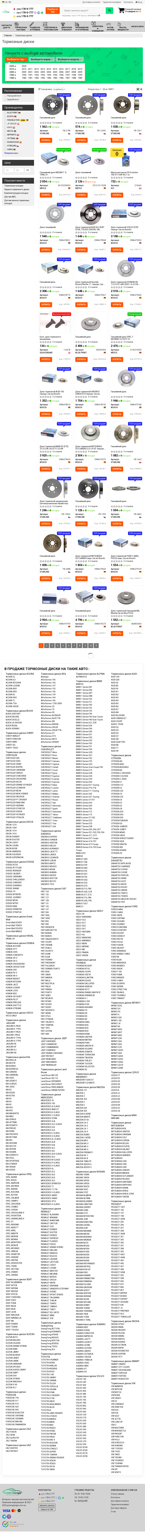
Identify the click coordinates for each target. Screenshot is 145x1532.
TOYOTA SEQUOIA (49, 1443)
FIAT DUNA (46, 954)
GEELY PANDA (82, 953)
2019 (80, 69)
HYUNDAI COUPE (83, 972)
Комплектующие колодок (16, 193)
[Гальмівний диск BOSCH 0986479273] (90, 597)
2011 (30, 69)
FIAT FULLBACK (48, 966)
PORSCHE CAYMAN (14, 1419)
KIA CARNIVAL (12, 1075)
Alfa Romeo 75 (47, 710)
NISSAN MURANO (84, 1237)
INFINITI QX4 (116, 1054)
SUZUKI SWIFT (12, 1373)
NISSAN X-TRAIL (83, 1320)
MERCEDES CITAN (49, 1119)
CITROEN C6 (116, 806)
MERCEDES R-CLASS (50, 1163)
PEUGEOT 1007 (118, 1207)
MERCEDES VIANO (49, 1199)
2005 (55, 72)
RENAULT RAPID (48, 1283)
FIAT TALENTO (47, 1022)
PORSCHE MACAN (14, 1422)
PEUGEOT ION (117, 1305)
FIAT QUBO (46, 996)
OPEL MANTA (12, 1234)
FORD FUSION (117, 945)
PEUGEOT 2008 (118, 1219)
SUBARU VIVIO (82, 1363)
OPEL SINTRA (12, 1261)
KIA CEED (10, 1078)
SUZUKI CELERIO (13, 1343)
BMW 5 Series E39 (84, 779)
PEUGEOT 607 (117, 1285)
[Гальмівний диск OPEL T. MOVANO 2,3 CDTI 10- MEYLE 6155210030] (126, 323)
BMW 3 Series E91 (84, 735)
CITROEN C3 (116, 794)
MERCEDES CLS (48, 1131)
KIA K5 (8, 1105)
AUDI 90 (114, 689)
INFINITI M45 (116, 1036)
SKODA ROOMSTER (120, 1351)
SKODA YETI (116, 1357)
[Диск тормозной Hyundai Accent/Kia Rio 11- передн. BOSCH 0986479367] (90, 268)
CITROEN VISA (117, 842)
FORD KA (115, 957)
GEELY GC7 (81, 923)
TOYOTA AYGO (48, 1372)
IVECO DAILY (11, 1016)
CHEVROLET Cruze (49, 771)
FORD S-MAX (117, 981)
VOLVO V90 (81, 1445)
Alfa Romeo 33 (47, 707)
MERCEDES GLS (48, 1157)
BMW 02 (79, 685)
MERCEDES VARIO (49, 1196)
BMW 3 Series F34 (84, 750)
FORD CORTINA (118, 919)
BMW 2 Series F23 (84, 711)
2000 (24, 72)
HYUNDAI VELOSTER (85, 1067)
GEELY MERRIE (82, 947)
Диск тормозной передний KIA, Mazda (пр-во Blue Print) (125, 612)
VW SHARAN (116, 1446)
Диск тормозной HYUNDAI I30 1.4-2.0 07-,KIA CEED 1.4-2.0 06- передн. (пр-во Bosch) (125, 283)
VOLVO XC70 (82, 1454)
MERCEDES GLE (48, 1151)
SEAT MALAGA (12, 1315)
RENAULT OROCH (48, 1280)
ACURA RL (10, 695)
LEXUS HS (115, 1088)
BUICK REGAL (12, 726)
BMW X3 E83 (81, 868)
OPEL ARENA (12, 1189)
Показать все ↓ (11, 153)
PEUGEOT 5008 (118, 1273)
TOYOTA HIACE (48, 1402)
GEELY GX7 (81, 929)
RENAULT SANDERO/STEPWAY (55, 1289)
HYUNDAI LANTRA (84, 1037)
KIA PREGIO (11, 1129)
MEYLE (11, 131)
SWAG (11, 149)
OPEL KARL (11, 1231)
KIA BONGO (11, 1066)
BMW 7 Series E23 (84, 821)
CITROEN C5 (116, 803)
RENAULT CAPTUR (49, 1224)
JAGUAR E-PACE (13, 1026)
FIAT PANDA (46, 990)
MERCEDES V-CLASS (50, 1193)
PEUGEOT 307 (117, 1246)
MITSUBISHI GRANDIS (120, 1156)
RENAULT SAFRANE (49, 1286)
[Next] (96, 646)
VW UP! (114, 1470)
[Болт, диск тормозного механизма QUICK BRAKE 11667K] (55, 323)
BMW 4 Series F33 (84, 762)
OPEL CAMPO (12, 1201)
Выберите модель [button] (69, 59)
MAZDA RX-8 (82, 1159)
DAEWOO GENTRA (49, 843)
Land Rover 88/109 (49, 1076)
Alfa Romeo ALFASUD (51, 716)
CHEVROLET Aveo (49, 756)
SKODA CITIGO (117, 1325)
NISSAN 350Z (82, 1190)
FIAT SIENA (46, 1014)
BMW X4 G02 (82, 880)
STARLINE (13, 146)
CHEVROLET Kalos (49, 785)
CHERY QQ (10, 745)
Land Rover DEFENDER (51, 1082)
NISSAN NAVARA (83, 1240)
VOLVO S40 (81, 1421)
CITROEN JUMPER (119, 827)
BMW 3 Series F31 (84, 747)
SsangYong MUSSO (50, 1338)
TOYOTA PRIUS (48, 1437)
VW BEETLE (116, 1393)
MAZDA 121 (81, 1091)
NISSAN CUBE (82, 1211)
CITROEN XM (117, 848)
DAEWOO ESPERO (49, 837)
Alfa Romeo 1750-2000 (51, 704)
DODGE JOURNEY (13, 898)
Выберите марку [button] (42, 59)
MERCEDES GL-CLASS (51, 1139)
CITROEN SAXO (118, 836)
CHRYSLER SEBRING (15, 806)
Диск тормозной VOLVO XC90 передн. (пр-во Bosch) (124, 228)
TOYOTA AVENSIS (49, 1369)
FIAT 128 (45, 901)
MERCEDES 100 (48, 1104)
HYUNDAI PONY (83, 1043)
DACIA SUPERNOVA (15, 858)
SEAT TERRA (12, 1327)
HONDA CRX (11, 970)
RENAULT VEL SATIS (50, 1313)
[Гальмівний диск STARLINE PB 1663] (126, 434)
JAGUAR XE (11, 1044)
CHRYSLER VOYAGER (15, 815)
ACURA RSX (11, 698)
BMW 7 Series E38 (84, 827)
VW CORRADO (117, 1404)
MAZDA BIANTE (83, 1117)
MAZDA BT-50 (82, 1120)
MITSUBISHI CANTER (120, 1132)
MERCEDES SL (47, 1169)
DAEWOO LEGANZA (49, 858)
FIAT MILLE (46, 981)
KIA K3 (8, 1099)
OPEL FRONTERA (13, 1216)
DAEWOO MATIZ (48, 864)
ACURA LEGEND (13, 686)
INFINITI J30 (116, 1021)
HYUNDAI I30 (81, 1017)
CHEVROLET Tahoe (49, 815)
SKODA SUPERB (118, 1354)
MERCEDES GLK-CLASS (51, 1154)
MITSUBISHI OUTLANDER (122, 1176)
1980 (24, 78)
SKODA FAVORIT (118, 1330)
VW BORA (115, 1396)
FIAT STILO (46, 1017)
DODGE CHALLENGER (15, 880)
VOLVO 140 (81, 1379)
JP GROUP (11, 124)
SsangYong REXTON (50, 1341)
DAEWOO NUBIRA (49, 873)
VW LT (114, 1425)
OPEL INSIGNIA (12, 1225)
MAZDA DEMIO (82, 1135)
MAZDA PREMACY (84, 1153)
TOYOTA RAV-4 (48, 1440)
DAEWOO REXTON (49, 879)
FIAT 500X (45, 919)
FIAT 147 (45, 910)
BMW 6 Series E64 (84, 806)
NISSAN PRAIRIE (83, 1276)
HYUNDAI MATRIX (84, 1040)
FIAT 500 (45, 913)
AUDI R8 (114, 745)
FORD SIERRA (117, 987)
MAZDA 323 (81, 1099)
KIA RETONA (11, 1138)
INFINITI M (115, 1027)
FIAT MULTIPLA (47, 984)
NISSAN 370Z (82, 1193)
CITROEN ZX (116, 854)
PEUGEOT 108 (117, 1216)
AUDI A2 (115, 695)
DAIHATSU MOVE (119, 885)
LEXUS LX (115, 1096)
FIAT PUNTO (46, 993)
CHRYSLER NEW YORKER (17, 794)
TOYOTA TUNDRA (49, 1455)
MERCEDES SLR (48, 1178)
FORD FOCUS (117, 942)
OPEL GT (10, 1222)
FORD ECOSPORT (119, 931)
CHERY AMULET (13, 736)
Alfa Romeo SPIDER (50, 742)
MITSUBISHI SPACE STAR (122, 1194)
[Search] (109, 10)
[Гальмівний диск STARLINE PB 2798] (55, 105)
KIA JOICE (10, 1087)
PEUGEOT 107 (117, 1213)
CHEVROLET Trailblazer (51, 818)
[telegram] (4, 1517)
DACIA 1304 (11, 828)
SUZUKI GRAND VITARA (16, 1346)
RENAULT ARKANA (49, 1218)
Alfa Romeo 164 (48, 698)
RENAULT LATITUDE (50, 1262)
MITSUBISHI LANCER (120, 1170)
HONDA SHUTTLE (13, 1006)
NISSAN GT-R (82, 1214)
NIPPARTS (13, 135)
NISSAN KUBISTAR (84, 1222)
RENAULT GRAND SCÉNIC (52, 1248)
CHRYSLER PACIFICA (15, 797)
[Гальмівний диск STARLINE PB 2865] (126, 489)
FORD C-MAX (117, 913)
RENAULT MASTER (49, 1271)
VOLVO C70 (81, 1418)
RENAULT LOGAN (48, 1268)
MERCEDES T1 (47, 1187)
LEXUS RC (115, 1102)
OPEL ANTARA (12, 1186)
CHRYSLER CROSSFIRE (16, 779)
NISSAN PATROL (83, 1267)
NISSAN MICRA (82, 1234)
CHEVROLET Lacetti (49, 788)
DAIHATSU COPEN (119, 870)
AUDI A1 (115, 692)
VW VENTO (116, 1473)
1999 (80, 75)
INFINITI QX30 (117, 1051)
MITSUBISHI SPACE (119, 1191)
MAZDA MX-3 (82, 1144)
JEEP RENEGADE (48, 1059)
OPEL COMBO (12, 1207)
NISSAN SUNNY (83, 1305)
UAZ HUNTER (12, 1449)
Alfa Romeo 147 (48, 686)
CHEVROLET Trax (48, 824)
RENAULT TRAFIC (48, 1304)
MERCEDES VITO (48, 1202)
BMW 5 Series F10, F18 (86, 788)
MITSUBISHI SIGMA (119, 1188)
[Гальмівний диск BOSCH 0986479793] (55, 597)
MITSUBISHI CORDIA (120, 1141)
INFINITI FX (115, 1012)
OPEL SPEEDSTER (14, 1264)
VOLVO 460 (81, 1391)
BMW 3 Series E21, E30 (86, 723)
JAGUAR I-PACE (13, 1035)
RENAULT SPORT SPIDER (52, 1295)
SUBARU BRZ (82, 1328)
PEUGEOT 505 (117, 1276)
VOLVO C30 (81, 1415)
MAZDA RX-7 (82, 1156)
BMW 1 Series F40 (84, 705)
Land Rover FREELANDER (52, 1088)
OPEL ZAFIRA (12, 1275)
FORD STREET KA (119, 990)
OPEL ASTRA (12, 1195)
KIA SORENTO (12, 1155)
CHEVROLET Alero (49, 753)
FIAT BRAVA (46, 934)
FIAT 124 (45, 892)
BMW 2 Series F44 (84, 714)
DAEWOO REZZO (48, 882)
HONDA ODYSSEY (14, 997)
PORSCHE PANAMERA (16, 1425)
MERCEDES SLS (48, 1181)
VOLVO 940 (81, 1409)
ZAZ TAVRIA (11, 1441)
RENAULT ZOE (47, 1319)
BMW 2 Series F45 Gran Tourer (89, 717)
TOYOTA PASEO (48, 1428)
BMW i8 (79, 857)
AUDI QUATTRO (118, 742)
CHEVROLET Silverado (51, 806)
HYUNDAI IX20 (82, 1025)
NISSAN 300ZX (82, 1187)
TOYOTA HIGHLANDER (51, 1405)
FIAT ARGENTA (47, 928)
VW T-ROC (115, 1452)
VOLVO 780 (81, 1403)
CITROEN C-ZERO (119, 779)
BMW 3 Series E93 (84, 741)
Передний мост (13, 96)
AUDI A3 (115, 698)
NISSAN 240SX (82, 1184)
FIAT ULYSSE (46, 1031)
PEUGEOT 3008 (118, 1234)
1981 (30, 78)
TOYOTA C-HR (47, 1375)
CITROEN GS (116, 824)
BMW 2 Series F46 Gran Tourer (89, 720)
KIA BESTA (10, 1063)
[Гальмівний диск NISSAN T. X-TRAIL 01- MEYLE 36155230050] (55, 159)
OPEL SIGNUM (12, 1258)
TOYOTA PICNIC (48, 1431)
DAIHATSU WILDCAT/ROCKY (124, 899)
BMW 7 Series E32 (84, 824)
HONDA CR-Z (11, 961)
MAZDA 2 (80, 1094)
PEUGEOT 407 (117, 1267)
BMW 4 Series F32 (84, 759)
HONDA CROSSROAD (15, 964)
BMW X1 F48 (81, 862)
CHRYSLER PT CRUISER (16, 800)
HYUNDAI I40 (81, 1020)
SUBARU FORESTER (85, 1334)
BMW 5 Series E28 (84, 773)
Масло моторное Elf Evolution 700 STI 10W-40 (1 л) (124, 173)
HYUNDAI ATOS (83, 969)
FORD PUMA (116, 975)
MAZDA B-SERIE (83, 1114)
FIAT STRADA (47, 1020)
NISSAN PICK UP (83, 1270)
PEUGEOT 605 (117, 1282)
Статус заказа (117, 1494)
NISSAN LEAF (82, 1228)
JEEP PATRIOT (47, 1057)
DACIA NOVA (11, 849)
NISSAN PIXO (82, 1273)
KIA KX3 (9, 1108)
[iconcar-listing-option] (141, 89)
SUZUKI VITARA (13, 1379)
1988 (74, 78)
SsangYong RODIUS (50, 1344)
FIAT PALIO (46, 987)
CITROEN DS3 (117, 812)
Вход (139, 2)
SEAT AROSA (12, 1292)
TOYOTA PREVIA (48, 1434)
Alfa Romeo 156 (48, 692)
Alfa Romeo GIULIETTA (51, 731)
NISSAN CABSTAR (84, 1205)
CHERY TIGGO (12, 748)
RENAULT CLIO (47, 1227)
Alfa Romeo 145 (48, 680)
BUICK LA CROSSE (14, 723)
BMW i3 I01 (81, 854)
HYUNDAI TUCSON (84, 1064)
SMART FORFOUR (119, 1373)
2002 (36, 72)
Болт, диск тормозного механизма (50, 338)
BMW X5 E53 (81, 883)
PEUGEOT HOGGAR (119, 1302)
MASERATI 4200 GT (85, 1080)
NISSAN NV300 (82, 1258)
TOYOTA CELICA (48, 1384)
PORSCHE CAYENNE (15, 1416)
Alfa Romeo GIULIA (49, 728)
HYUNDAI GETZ (82, 990)
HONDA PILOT (12, 1000)
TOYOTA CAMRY (48, 1378)
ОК (27, 170)
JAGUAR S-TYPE (13, 1038)
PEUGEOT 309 (117, 1252)
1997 (67, 75)
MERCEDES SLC (48, 1172)
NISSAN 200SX (82, 1181)
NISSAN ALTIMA (83, 1199)
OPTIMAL (12, 138)
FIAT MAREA (46, 978)
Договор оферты (119, 1508)
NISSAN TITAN (82, 1317)
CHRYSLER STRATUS (15, 809)
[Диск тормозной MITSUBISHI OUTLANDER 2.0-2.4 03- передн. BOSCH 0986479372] (90, 433)
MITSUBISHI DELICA (120, 1144)
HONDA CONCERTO (14, 955)
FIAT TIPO (45, 1028)
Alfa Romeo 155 (48, 689)
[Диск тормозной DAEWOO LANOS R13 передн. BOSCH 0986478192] (90, 378)
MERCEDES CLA (48, 1122)
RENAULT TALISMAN (50, 1298)
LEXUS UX (115, 1111)
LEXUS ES (115, 1079)
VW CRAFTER (117, 1407)
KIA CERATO (11, 1081)
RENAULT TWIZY (48, 1310)
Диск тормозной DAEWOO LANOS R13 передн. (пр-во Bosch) (87, 393)
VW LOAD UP (117, 1422)
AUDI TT (115, 748)
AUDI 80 (114, 686)
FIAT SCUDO (46, 1005)
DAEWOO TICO (47, 885)
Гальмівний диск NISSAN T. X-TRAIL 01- (53, 173)
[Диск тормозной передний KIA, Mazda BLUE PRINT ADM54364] (126, 598)
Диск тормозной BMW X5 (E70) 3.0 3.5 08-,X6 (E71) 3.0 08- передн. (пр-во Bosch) (54, 448)
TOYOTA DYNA (48, 1393)
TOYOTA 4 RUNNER (49, 1360)
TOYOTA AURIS (48, 1363)
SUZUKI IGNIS (12, 1349)
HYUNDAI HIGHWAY (84, 1008)
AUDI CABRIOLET (118, 719)
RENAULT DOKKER (49, 1230)
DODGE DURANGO (14, 886)
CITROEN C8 (116, 809)
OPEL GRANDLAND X (15, 1219)
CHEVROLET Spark (49, 809)
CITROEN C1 (116, 782)
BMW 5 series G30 (84, 794)
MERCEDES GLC (48, 1148)
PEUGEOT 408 (117, 1270)
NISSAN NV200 (82, 1255)
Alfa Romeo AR (48, 722)
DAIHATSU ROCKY (119, 888)
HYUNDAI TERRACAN (85, 1055)
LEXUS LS (115, 1094)
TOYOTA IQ (46, 1411)
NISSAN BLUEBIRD (84, 1202)
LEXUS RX (115, 1105)
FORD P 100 (116, 972)
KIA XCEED (10, 1170)
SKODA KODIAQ (118, 1342)
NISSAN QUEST (83, 1291)
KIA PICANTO (12, 1126)
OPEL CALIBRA (12, 1198)
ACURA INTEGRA (13, 683)
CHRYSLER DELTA (14, 782)
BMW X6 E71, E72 (84, 895)
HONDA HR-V (11, 976)
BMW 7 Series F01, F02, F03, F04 (90, 833)
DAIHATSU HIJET (118, 882)
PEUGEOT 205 (117, 1222)
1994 (49, 75)
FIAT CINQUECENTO (49, 939)
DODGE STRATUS (14, 913)
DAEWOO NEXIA (48, 870)
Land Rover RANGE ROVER (53, 1091)
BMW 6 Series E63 (84, 803)
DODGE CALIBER (13, 874)
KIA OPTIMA (11, 1123)
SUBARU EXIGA (83, 1331)
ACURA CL (10, 677)
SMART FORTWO (118, 1376)
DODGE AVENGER (13, 871)
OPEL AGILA (11, 1181)
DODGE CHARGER (14, 883)
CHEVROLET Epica (49, 773)
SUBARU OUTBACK (84, 1354)
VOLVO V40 (81, 1433)
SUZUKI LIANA (12, 1361)
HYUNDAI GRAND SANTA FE (88, 993)
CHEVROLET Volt (48, 827)
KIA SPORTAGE (12, 1161)
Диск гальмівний (83, 172)
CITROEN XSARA (118, 851)
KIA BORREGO (12, 1069)
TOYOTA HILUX (48, 1408)
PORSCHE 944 (12, 1410)
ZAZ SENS (10, 1435)
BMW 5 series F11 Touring (87, 791)
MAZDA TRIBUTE (83, 1162)
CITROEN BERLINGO (120, 768)
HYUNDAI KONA (83, 1034)
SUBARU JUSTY (83, 1340)
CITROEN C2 (116, 788)
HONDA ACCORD (13, 946)
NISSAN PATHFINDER (85, 1264)
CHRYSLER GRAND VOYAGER (19, 785)
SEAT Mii (10, 1321)
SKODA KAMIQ (117, 1336)
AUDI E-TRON (117, 725)
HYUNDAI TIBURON (84, 1058)
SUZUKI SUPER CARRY (16, 1370)
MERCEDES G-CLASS (50, 1136)
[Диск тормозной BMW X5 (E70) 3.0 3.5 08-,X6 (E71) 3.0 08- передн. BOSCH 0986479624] (55, 433)
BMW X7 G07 (82, 904)
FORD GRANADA (118, 951)
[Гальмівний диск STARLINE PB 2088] (55, 543)
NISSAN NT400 (82, 1252)
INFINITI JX (116, 1024)
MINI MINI (115, 1119)
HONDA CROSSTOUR (15, 967)
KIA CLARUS (11, 1084)
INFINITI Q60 (116, 1045)
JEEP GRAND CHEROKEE (52, 1054)
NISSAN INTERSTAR (85, 1217)
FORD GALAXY (117, 948)
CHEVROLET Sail (48, 803)
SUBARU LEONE (83, 1345)
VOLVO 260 (81, 1385)
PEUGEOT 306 (117, 1243)
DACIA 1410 (11, 834)
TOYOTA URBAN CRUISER (52, 1458)
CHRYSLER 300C (13, 761)
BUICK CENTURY (13, 714)
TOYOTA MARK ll (48, 1419)
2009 (80, 72)
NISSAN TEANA (83, 1308)
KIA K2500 (10, 1093)
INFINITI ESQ (116, 1006)
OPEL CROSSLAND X (15, 1213)
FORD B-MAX (117, 910)
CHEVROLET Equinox (50, 776)
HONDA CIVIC (12, 952)
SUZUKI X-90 (11, 1385)
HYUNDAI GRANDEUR (85, 996)
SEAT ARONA (12, 1289)
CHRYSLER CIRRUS (14, 773)
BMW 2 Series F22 (84, 708)
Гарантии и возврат (120, 1505)
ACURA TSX (11, 704)
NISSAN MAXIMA (83, 1231)
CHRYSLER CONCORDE (16, 776)
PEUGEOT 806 (117, 1288)
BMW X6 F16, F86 (83, 898)
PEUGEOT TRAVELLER (121, 1317)
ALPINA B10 (81, 677)
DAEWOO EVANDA (49, 840)
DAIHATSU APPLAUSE (121, 864)
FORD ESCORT (117, 934)
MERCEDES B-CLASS (50, 1113)
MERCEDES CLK (48, 1128)
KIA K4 (8, 1102)
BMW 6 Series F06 (84, 809)
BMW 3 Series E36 (84, 726)
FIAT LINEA (46, 975)
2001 (30, 72)
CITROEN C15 (117, 785)
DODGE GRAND (12, 889)
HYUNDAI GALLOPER (85, 984)
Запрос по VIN (47, 1510)
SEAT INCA (11, 1309)
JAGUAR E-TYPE (13, 1029)
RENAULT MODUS (49, 1277)
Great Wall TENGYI (14, 926)
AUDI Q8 (115, 739)
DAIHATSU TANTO (119, 894)
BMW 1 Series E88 (84, 696)
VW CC (114, 1402)
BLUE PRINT (14, 113)
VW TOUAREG (117, 1461)
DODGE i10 (10, 892)
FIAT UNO (45, 1034)
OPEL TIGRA (11, 1267)
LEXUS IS (115, 1091)
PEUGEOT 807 (117, 1291)
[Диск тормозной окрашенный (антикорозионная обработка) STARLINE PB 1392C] (55, 489)
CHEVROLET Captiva (50, 765)
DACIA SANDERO (13, 852)
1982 (36, 78)
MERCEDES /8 (47, 1101)
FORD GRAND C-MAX (120, 954)
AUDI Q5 (115, 734)
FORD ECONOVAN (119, 928)
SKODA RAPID (117, 1348)
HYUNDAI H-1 (82, 999)
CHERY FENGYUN (13, 739)
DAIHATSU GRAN (118, 879)
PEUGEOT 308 (117, 1249)
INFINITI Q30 (116, 1039)
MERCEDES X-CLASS (50, 1205)
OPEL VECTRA (12, 1269)
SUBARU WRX (82, 1366)
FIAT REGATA (47, 999)
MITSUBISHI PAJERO (120, 1179)
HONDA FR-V (11, 973)
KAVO (9, 127)
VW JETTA (116, 1419)
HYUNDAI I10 (81, 1011)
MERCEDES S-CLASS (50, 1166)
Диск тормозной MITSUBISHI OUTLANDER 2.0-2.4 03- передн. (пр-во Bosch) (90, 448)
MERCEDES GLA (48, 1142)
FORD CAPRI (116, 916)
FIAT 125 (45, 895)
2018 (74, 69)
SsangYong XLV (48, 1350)
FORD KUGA (116, 960)
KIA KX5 (9, 1111)
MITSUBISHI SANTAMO (121, 1182)
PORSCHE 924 (12, 1407)
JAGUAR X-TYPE (13, 1041)
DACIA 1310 (11, 831)
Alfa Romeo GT (48, 734)
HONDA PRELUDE (13, 1003)
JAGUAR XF (11, 1047)
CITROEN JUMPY (118, 830)
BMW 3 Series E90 (84, 732)
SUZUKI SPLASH (13, 1367)
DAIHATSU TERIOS (119, 897)
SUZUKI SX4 (11, 1376)
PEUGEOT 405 (117, 1261)
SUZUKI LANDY (12, 1358)
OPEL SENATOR (13, 1255)
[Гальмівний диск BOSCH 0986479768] (126, 378)
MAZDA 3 (80, 1096)
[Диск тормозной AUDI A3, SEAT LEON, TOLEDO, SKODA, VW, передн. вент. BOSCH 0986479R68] (90, 214)
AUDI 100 (115, 677)
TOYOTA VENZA (48, 1461)
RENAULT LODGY (48, 1265)
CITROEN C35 (117, 797)
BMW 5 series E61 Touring (87, 785)
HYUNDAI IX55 (82, 1031)
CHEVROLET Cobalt (49, 768)
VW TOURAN (116, 1464)
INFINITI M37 (116, 1033)
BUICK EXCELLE (13, 720)
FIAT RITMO (46, 1002)
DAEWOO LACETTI (49, 852)
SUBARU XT (81, 1369)
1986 (61, 78)
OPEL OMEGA (12, 1252)
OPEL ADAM (11, 1178)
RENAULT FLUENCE (49, 1242)
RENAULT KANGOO (49, 1254)
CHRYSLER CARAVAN (15, 770)
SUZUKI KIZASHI (13, 1355)
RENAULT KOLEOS (49, 1256)
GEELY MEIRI (81, 944)
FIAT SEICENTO (48, 1011)
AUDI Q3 (115, 731)
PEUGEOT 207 (117, 1228)
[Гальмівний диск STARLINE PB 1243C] (90, 105)
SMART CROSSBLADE (121, 1370)
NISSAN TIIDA (82, 1314)
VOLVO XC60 (82, 1451)
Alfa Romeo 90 (47, 713)
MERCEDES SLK (48, 1175)
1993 (42, 75)
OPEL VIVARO (12, 1272)
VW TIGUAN (116, 1458)
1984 (49, 78)
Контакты (128, 2)
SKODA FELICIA (118, 1333)
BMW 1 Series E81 (84, 687)
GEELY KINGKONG (83, 938)
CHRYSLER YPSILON (15, 818)
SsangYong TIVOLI (49, 1347)
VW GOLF (115, 1416)
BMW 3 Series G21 (84, 756)
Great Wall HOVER (14, 923)
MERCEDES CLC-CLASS (51, 1125)
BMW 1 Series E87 (84, 693)
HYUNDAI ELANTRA (84, 978)
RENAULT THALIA (48, 1301)
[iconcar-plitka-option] (138, 89)
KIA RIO (9, 1141)
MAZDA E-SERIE (83, 1138)
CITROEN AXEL (117, 765)
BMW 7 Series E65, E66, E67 (88, 830)
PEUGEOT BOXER (119, 1296)
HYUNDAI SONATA (84, 1052)
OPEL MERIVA (12, 1237)
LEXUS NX (115, 1099)
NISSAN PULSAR (83, 1285)
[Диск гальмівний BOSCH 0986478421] (55, 213)
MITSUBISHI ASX (118, 1129)
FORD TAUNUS (117, 993)
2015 (55, 69)
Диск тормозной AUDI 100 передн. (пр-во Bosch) (52, 393)
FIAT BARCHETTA (49, 931)
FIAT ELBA (45, 957)
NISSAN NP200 (82, 1246)
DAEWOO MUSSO (49, 867)
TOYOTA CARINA (48, 1381)
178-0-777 (23, 8)
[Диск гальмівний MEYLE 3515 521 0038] (90, 158)
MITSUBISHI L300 (119, 1165)
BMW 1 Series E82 (84, 690)
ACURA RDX (11, 692)
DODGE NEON (12, 901)
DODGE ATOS (12, 865)
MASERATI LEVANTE (85, 1083)
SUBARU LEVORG (84, 1348)
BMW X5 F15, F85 (83, 889)
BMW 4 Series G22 (84, 765)
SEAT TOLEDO (12, 1330)
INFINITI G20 (116, 1018)
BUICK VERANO (12, 729)
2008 (74, 72)
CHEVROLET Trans (49, 821)
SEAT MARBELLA (13, 1318)
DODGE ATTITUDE (14, 868)
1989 (80, 78)
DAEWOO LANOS (48, 855)
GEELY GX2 (81, 926)
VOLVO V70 (81, 1442)
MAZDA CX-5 (82, 1126)
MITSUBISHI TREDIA (120, 1197)
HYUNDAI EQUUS (83, 981)
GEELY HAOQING (83, 932)
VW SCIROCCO (117, 1443)
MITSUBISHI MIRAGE (120, 1173)
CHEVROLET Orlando (50, 797)
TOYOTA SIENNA (48, 1446)
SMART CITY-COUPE (120, 1367)
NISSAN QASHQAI (84, 1288)
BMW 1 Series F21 (84, 702)
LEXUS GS (115, 1082)
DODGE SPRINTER (14, 910)
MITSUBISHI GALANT (120, 1150)
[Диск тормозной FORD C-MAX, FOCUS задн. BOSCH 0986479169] (126, 543)
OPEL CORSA (12, 1210)
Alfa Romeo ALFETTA (50, 719)
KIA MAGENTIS (12, 1114)
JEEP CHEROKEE (48, 1042)
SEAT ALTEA (11, 1286)
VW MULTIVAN (117, 1428)
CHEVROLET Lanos (49, 791)
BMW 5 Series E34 (84, 776)
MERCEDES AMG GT (50, 1110)
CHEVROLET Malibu (49, 794)
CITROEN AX (116, 762)
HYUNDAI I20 (81, 1014)
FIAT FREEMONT (48, 963)
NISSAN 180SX (82, 1178)
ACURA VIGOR (12, 707)
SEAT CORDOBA (13, 1298)
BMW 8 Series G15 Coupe (87, 845)
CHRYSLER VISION (14, 812)
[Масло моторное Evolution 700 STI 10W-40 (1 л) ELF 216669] (126, 158)
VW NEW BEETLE (118, 1431)
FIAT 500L (45, 916)
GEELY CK (80, 914)
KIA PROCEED (12, 1135)
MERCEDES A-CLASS (50, 1107)
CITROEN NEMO (118, 833)
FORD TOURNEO (118, 996)
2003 (42, 72)
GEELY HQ (80, 935)
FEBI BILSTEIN (17, 120)
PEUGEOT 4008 (118, 1258)
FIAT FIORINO (47, 960)
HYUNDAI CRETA (83, 975)
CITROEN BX (116, 771)
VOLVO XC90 (82, 1457)
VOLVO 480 (81, 1394)
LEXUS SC (115, 1108)
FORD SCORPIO (118, 984)
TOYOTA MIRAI (48, 1422)
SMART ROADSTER (120, 1379)
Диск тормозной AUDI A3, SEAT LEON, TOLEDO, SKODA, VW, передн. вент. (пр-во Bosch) (90, 228)
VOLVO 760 (81, 1400)
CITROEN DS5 (117, 818)
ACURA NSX (11, 689)
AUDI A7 (115, 710)
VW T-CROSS (117, 1449)
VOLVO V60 (81, 1439)
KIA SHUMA (11, 1152)
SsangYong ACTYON (50, 1329)
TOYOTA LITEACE (49, 1416)
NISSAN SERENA (83, 1297)
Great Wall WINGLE (14, 932)
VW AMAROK (117, 1387)
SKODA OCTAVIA (118, 1345)
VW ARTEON (116, 1390)
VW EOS (114, 1410)
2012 (36, 69)
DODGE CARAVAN (14, 877)
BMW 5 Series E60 (84, 782)
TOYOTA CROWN (48, 1390)
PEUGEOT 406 (117, 1264)
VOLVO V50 (81, 1436)
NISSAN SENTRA (83, 1294)
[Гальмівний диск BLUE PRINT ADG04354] (91, 324)
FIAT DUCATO (47, 951)
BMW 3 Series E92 (84, 738)
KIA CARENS (11, 1072)
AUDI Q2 (115, 728)
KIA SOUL (10, 1158)
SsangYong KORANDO (51, 1332)
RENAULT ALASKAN (50, 1215)
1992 (36, 75)
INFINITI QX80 (117, 1068)
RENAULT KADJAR (49, 1251)
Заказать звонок (47, 1506)
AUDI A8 (115, 713)
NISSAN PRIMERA (84, 1282)
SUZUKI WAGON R (14, 1382)
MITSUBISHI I (117, 1159)
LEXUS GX (115, 1085)
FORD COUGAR (117, 922)
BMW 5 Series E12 (84, 771)
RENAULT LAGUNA (49, 1259)
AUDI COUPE (116, 722)
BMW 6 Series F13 (84, 815)
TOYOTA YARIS (48, 1470)
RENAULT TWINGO (49, 1307)
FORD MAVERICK (118, 963)
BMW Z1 (80, 907)
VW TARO (115, 1455)
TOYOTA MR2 (47, 1425)
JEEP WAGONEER (49, 1062)
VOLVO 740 (81, 1397)
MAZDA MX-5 (82, 1147)
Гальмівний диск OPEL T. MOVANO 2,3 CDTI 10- (122, 338)
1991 (30, 75)
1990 (24, 75)
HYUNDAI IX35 (82, 1028)
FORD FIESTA (117, 939)
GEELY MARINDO (83, 941)
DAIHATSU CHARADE (120, 867)
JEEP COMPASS (48, 1051)
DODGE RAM (11, 907)
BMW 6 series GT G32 (85, 818)
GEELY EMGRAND (83, 917)
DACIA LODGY (12, 843)
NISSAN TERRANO (84, 1311)
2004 (49, 72)
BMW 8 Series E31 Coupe (87, 839)
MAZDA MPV (82, 1141)
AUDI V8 (114, 751)
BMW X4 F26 (81, 877)
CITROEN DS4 (117, 815)
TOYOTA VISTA (48, 1467)
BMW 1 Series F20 (84, 699)
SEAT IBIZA (11, 1306)
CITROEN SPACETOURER (122, 839)
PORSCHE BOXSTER (15, 1413)
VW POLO (115, 1440)
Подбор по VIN (52, 10)
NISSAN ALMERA (83, 1196)
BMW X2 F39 (81, 865)
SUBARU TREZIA (83, 1357)
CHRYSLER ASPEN (14, 767)
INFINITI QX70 (117, 1065)
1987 (67, 78)
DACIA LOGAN (12, 846)
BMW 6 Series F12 (84, 812)
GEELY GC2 (81, 920)
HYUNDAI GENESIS (84, 987)
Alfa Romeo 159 (48, 695)
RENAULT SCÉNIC (48, 1292)
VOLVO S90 (81, 1430)
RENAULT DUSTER (49, 1233)
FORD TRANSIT (118, 999)
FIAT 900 (45, 925)
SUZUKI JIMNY (12, 1352)
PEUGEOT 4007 (118, 1255)
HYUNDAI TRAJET (84, 1061)
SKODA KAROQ (118, 1339)
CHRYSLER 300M (13, 764)
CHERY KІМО (11, 742)
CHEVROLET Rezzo (49, 800)
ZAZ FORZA (11, 1432)
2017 (67, 69)
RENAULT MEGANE (49, 1274)
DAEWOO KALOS (48, 846)
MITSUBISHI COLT (119, 1138)
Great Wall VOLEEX (14, 929)
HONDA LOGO (12, 991)
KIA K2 (8, 1090)
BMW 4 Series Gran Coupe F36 (89, 768)
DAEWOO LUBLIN (48, 861)
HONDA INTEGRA (13, 982)
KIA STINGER (11, 1164)
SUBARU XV (81, 1372)
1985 (55, 78)
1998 (74, 75)
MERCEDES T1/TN (49, 1190)
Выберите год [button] (16, 59)
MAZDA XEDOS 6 (83, 1165)
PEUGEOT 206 (117, 1225)
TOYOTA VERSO (48, 1464)
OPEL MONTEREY (14, 1243)
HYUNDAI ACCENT (84, 966)
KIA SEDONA (11, 1144)
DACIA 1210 (11, 825)
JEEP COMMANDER (49, 1048)
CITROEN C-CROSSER (121, 773)
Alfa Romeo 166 (48, 701)
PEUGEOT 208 (117, 1231)
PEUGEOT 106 (117, 1210)
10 (91, 646)
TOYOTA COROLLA (49, 1387)
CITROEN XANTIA (119, 845)
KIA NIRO (10, 1117)
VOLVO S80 (81, 1427)
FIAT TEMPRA (47, 1025)
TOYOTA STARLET (49, 1449)
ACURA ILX (11, 680)
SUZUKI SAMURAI (14, 1364)
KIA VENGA (11, 1167)
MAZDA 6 (80, 1105)
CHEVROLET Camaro (50, 762)
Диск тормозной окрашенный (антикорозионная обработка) (54, 502)
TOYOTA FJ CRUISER (50, 1396)
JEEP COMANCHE (49, 1045)
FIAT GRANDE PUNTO (50, 969)
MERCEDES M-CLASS (50, 1160)
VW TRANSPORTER (120, 1467)
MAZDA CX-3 (82, 1123)
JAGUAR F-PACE (13, 1032)
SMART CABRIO (118, 1365)
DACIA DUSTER (13, 840)
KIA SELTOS (11, 1146)
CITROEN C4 (116, 800)
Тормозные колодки (13, 186)
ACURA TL (10, 701)
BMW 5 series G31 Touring (87, 797)
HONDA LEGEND (13, 988)
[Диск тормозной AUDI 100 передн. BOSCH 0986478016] (55, 378)
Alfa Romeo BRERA (49, 725)
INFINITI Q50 (116, 1042)
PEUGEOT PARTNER (120, 1311)
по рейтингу (59, 89)
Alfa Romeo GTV (48, 736)
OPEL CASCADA (13, 1204)
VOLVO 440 (81, 1388)
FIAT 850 (45, 922)
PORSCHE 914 (12, 1404)
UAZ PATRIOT (12, 1452)
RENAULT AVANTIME (50, 1221)
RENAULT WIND (47, 1316)
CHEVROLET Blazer (49, 759)
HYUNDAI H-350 (83, 1002)
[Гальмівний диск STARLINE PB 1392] (90, 489)
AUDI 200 (115, 680)
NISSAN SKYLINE (83, 1303)
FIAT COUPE (46, 942)
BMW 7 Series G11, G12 (86, 836)
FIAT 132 (45, 907)
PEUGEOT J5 (117, 1308)
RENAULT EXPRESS (49, 1239)
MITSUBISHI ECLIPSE (120, 1147)
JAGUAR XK (11, 1053)
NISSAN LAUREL (83, 1225)
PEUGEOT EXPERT (119, 1299)
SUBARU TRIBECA (84, 1360)
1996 (61, 75)
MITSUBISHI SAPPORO (121, 1185)
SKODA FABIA (117, 1328)
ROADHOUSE (14, 142)
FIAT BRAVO (46, 936)
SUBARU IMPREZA (84, 1337)
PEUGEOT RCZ (117, 1314)
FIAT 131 (45, 904)
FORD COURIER (118, 925)
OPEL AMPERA (12, 1183)
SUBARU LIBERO (83, 1351)
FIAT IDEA (45, 972)
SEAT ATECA (12, 1295)
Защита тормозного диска (16, 189)
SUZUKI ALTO (12, 1338)
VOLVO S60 (81, 1424)
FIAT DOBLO (46, 948)
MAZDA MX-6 (82, 1150)
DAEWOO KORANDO (50, 849)
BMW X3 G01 (82, 874)
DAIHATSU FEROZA (120, 876)
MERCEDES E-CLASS (50, 1133)
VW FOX (114, 1413)
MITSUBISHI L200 (119, 1162)
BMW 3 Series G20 (84, 753)
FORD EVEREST (118, 936)
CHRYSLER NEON (13, 791)
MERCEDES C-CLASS (50, 1116)
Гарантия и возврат (112, 2)
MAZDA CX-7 (82, 1129)
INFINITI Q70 (116, 1048)
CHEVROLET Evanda (50, 779)
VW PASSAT (116, 1434)
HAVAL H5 (10, 939)
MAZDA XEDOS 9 (83, 1168)
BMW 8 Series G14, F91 (86, 842)
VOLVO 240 (81, 1382)
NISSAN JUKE (82, 1219)
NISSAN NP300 (82, 1249)
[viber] (9, 1517)
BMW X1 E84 (81, 860)
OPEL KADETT (12, 1228)
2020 (24, 66)
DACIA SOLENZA (13, 855)
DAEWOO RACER (48, 876)
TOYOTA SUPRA (48, 1452)
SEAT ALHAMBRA (14, 1283)
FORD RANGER (117, 978)
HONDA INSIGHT (13, 979)
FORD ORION (116, 969)
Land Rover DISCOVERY (51, 1085)
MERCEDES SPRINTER (51, 1184)
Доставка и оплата (91, 2)
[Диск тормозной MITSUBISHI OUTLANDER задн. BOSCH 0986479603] (90, 543)
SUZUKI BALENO (13, 1341)
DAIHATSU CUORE (119, 873)
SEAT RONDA (12, 1324)
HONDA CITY (11, 949)
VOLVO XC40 (82, 1448)
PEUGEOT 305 (117, 1240)
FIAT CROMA (46, 945)
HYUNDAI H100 (82, 1005)
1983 (42, 78)
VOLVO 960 (81, 1412)
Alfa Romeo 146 (48, 683)
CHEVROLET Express (50, 782)
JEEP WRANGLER (48, 1065)
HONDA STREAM (13, 1009)
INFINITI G (115, 1015)
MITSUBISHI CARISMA (121, 1135)
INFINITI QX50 (117, 1057)
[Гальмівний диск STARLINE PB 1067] (126, 105)
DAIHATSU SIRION (119, 891)
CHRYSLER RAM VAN (15, 803)
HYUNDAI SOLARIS (84, 1049)
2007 (67, 72)
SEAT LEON (11, 1312)
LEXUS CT (115, 1076)
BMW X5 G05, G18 (84, 892)
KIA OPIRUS (11, 1120)
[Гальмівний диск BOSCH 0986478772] (55, 268)
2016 (61, 69)
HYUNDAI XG (81, 1070)
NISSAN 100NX (82, 1175)
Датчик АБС (10, 197)
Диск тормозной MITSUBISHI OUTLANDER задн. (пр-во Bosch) (90, 557)
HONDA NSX (11, 994)
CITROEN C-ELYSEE (119, 776)
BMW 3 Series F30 (84, 744)
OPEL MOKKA (12, 1240)
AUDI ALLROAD (118, 716)
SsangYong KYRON (49, 1335)
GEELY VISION (82, 956)
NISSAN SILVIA (82, 1300)
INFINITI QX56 (117, 1059)
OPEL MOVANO (12, 1249)
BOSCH (11, 116)
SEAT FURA (11, 1304)
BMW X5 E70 (81, 886)
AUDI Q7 (115, 736)
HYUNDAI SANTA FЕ (85, 1046)
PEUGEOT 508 (117, 1279)
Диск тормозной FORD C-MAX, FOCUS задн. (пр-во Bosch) (125, 557)
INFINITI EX (116, 1009)
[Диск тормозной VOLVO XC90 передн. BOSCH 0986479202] (126, 213)
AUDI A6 (115, 707)
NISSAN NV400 (82, 1261)
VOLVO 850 (81, 1406)
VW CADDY (116, 1399)
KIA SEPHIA (11, 1149)
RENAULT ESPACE (49, 1236)
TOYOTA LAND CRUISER (52, 1414)
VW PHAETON (117, 1437)
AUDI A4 (115, 701)
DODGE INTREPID (13, 895)
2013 (42, 69)
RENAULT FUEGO (48, 1245)
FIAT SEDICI (46, 1008)
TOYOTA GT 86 (48, 1399)
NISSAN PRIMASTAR (85, 1279)
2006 (61, 72)
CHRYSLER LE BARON (15, 788)
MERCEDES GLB (48, 1145)
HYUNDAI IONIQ (82, 1022)
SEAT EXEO (11, 1301)
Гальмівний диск (47, 118)
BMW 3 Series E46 (84, 729)
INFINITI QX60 (117, 1062)
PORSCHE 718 (12, 1398)
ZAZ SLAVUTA (12, 1438)
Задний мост (11, 99)
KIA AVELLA (11, 1060)
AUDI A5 (115, 704)
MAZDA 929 (81, 1111)
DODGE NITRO (12, 904)
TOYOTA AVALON (49, 1366)
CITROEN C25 (117, 791)
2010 (24, 69)
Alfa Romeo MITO (49, 739)
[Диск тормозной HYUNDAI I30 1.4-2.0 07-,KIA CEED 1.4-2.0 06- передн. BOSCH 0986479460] (126, 268)
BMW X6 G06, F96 (84, 901)
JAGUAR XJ (11, 1050)
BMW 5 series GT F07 (85, 800)
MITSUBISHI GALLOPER (121, 1153)
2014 (49, 69)
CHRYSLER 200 (12, 759)
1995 (55, 75)
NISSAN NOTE (82, 1243)
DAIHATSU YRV (118, 902)
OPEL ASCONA (12, 1192)
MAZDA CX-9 (82, 1132)
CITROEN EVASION (119, 821)
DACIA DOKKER (12, 837)
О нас (113, 1512)
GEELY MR (80, 950)
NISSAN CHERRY (83, 1208)
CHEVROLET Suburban (51, 812)
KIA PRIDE (10, 1132)
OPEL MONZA (12, 1246)
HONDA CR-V (11, 958)
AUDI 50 (114, 683)
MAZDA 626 (81, 1108)
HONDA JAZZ (12, 985)
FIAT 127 (45, 898)
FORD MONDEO (118, 966)
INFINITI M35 (116, 1030)
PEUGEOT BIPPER (119, 1293)
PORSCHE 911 (12, 1401)
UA (5, 2)
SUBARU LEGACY (84, 1342)
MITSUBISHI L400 (119, 1168)
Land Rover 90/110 (49, 1079)
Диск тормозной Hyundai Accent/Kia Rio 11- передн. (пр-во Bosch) (89, 283)
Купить (46, 140)
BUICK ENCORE (12, 717)
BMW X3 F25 (81, 871)
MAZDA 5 (80, 1102)
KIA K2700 (10, 1096)
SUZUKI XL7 (11, 1388)
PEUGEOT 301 (117, 1237)
